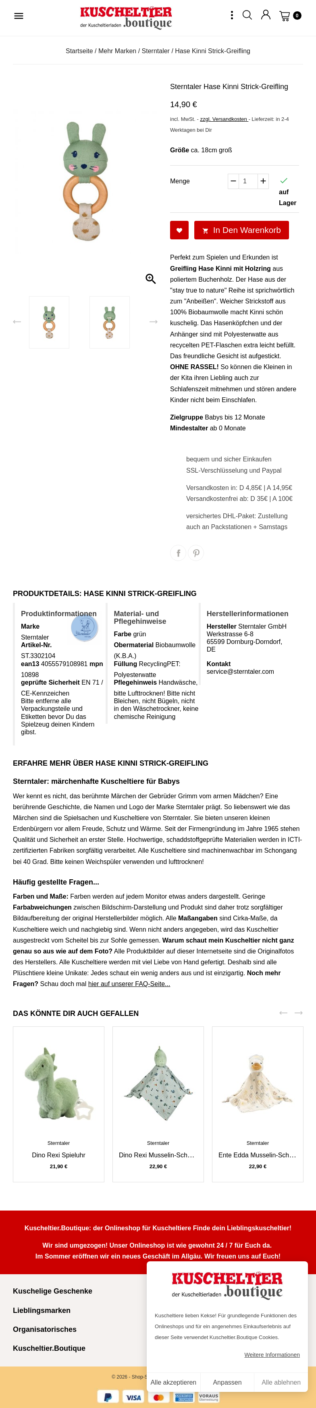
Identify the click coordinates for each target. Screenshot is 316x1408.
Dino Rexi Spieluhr (58, 1155)
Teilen (178, 553)
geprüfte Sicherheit (50, 682)
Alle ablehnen (281, 1382)
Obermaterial (134, 645)
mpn (96, 663)
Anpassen (227, 1382)
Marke (30, 626)
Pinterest (196, 553)
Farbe (122, 634)
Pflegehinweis (135, 682)
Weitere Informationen (272, 1355)
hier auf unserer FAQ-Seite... (129, 983)
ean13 (30, 663)
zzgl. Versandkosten (224, 119)
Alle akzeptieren (173, 1382)
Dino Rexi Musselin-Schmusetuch (167, 1155)
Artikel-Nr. (36, 645)
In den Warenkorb (241, 230)
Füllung (125, 663)
